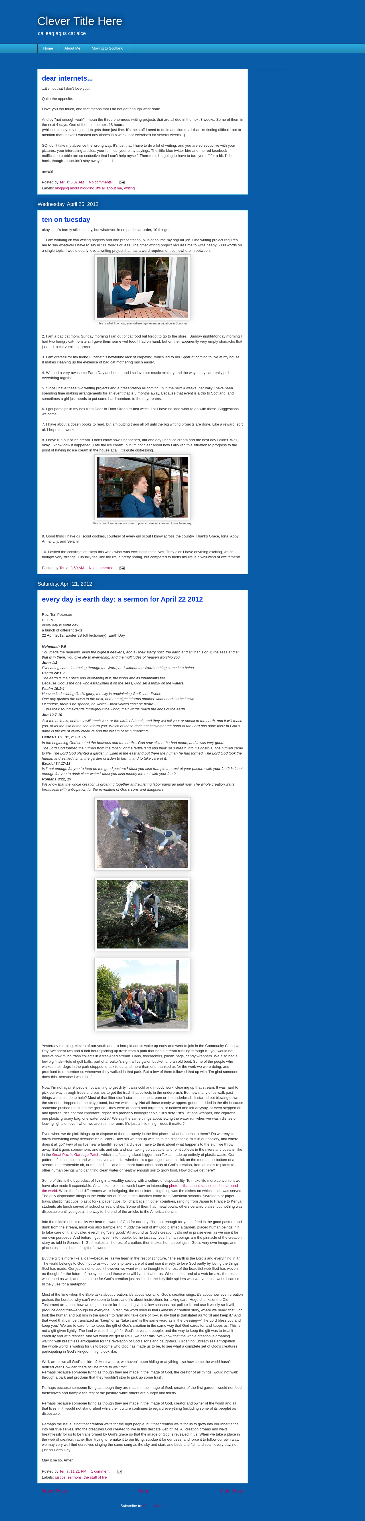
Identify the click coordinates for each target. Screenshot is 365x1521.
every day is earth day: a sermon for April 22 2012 (122, 599)
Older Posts (231, 1491)
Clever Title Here (79, 21)
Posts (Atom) (154, 1506)
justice (60, 1477)
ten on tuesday (66, 219)
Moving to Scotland (107, 48)
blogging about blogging (74, 188)
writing (129, 188)
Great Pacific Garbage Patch (75, 1154)
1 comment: (101, 1471)
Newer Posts (54, 1491)
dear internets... (67, 78)
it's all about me (109, 188)
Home (48, 48)
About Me (72, 48)
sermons (75, 1477)
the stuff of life (95, 1477)
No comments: (101, 182)
